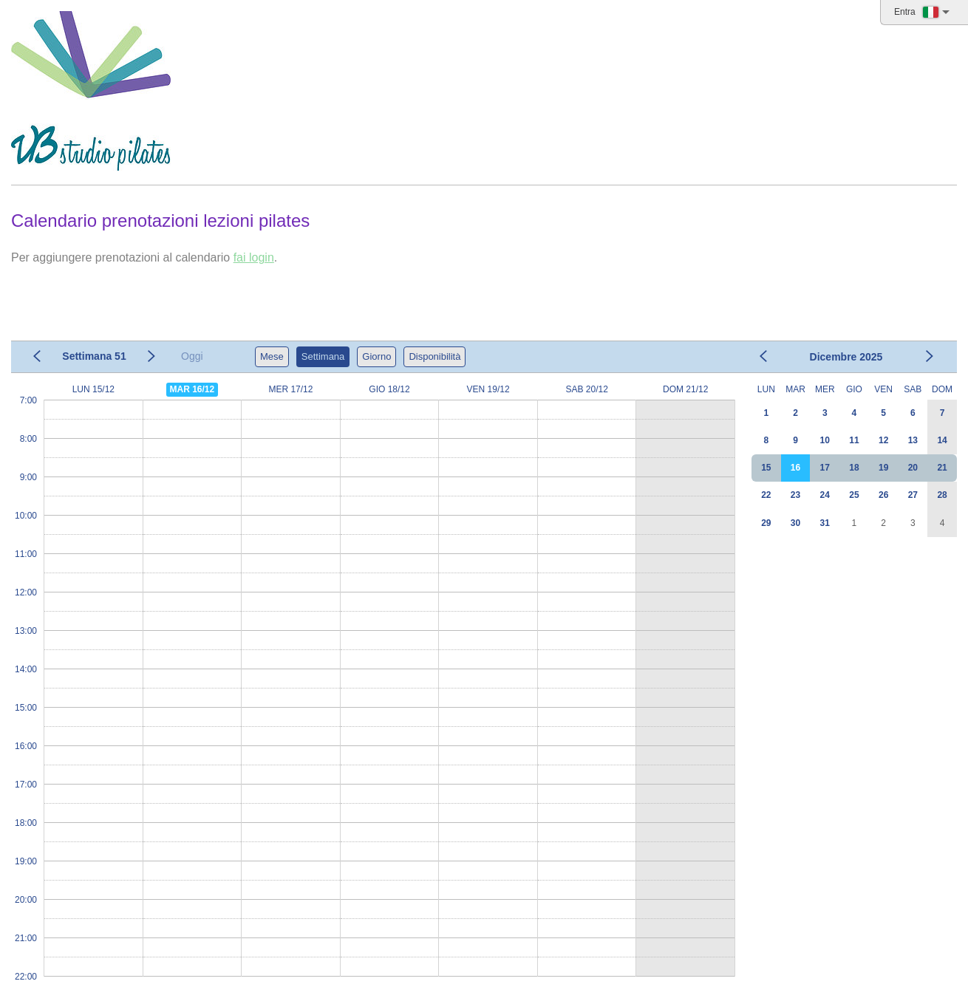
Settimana (323, 356)
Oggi (192, 356)
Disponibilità (434, 356)
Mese (272, 356)
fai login (254, 257)
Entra (905, 12)
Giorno (376, 356)
